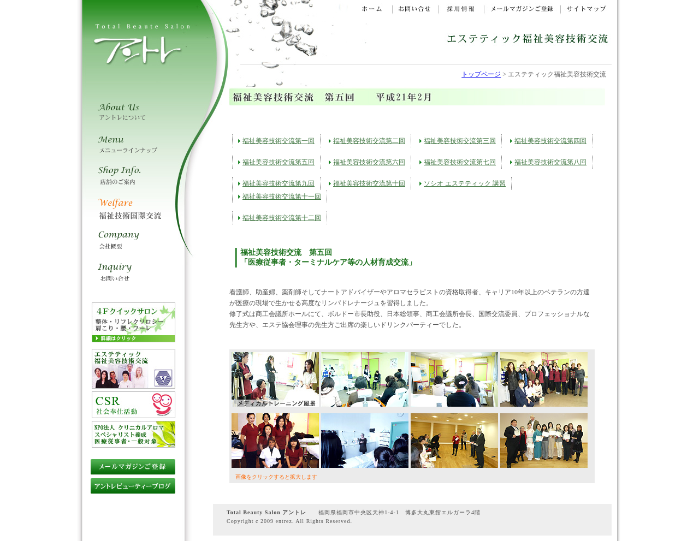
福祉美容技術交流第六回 (369, 162)
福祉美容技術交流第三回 (460, 141)
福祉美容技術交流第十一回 (281, 196)
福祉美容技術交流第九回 (278, 183)
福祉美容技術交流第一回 (278, 141)
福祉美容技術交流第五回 (278, 162)
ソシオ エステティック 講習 (465, 183)
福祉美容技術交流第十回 (369, 183)
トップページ (481, 74)
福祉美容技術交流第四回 (550, 141)
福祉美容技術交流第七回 (460, 162)
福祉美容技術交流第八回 (550, 162)
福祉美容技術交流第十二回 (281, 218)
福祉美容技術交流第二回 (369, 141)
